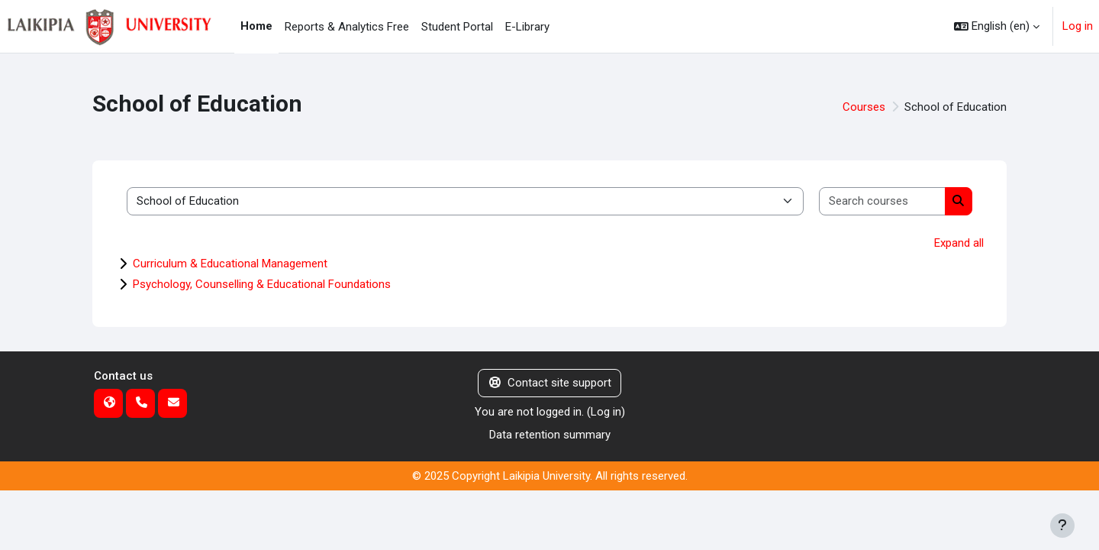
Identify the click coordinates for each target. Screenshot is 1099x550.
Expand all (959, 243)
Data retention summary (550, 435)
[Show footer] (1062, 525)
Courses (864, 107)
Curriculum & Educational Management (230, 263)
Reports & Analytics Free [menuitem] (347, 27)
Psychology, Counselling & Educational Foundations (262, 284)
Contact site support (550, 383)
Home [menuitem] (256, 26)
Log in (1077, 26)
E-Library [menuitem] (527, 27)
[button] (996, 26)
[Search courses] (882, 201)
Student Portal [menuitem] (457, 27)
